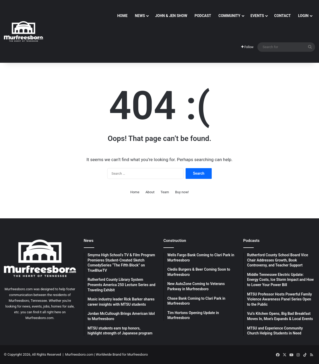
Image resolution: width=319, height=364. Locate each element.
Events (257, 16)
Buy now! (182, 192)
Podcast (202, 16)
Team (165, 192)
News (140, 16)
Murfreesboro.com (79, 354)
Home (122, 16)
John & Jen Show (171, 16)
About (150, 192)
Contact (282, 16)
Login (303, 16)
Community (229, 16)
